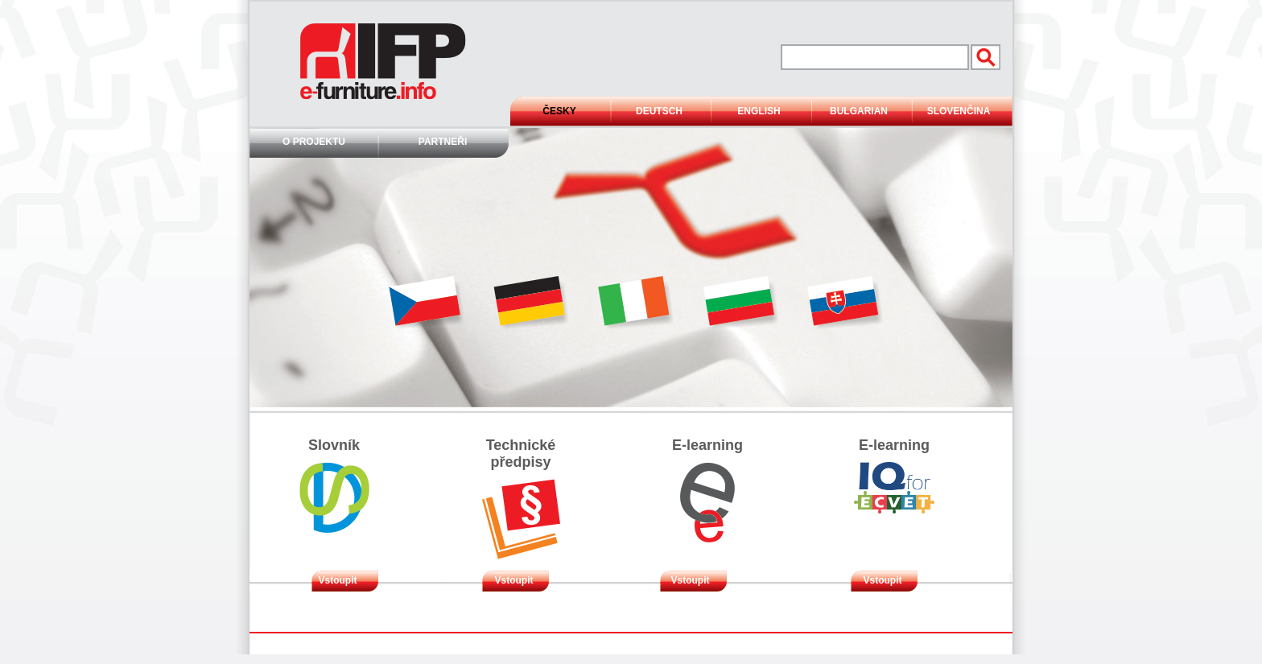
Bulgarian (859, 111)
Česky (558, 111)
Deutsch (659, 111)
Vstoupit (338, 580)
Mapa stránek (682, 648)
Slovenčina (959, 111)
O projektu (314, 141)
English (758, 111)
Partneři (443, 141)
